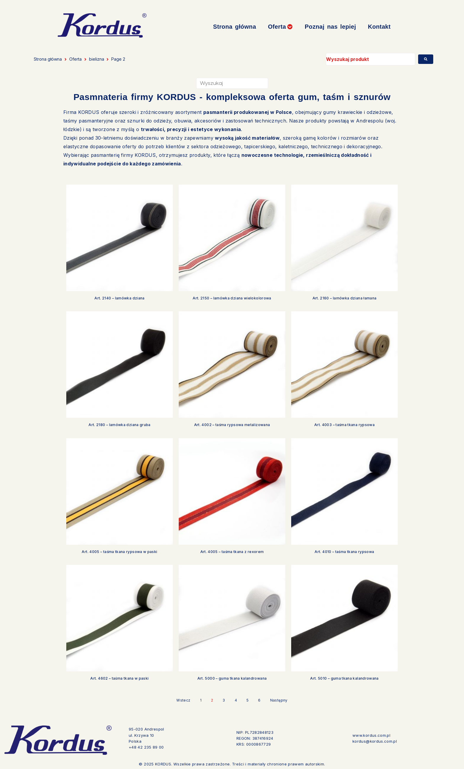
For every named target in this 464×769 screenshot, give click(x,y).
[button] (280, 27)
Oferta (75, 59)
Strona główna (48, 59)
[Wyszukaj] (232, 83)
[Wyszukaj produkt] (370, 59)
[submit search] (425, 59)
